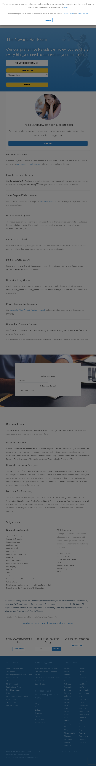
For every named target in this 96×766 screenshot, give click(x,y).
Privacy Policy (68, 13)
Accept (48, 20)
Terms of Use (82, 13)
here (66, 7)
